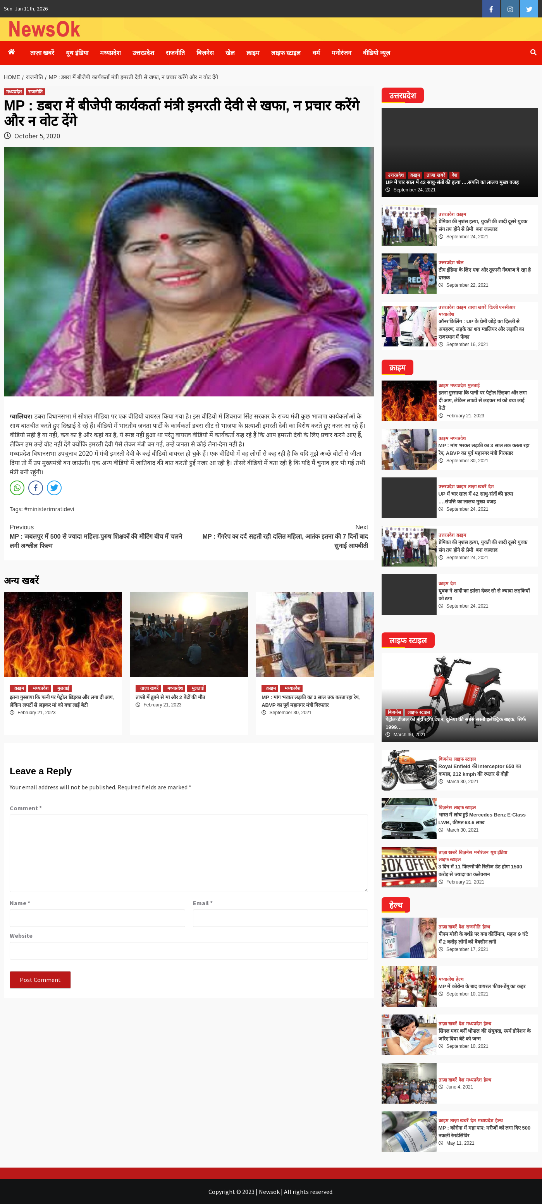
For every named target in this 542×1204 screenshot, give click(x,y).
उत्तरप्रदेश (143, 53)
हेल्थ (486, 927)
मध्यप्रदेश (110, 53)
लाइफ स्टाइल (286, 53)
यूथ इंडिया (77, 53)
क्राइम (253, 53)
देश (454, 175)
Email (203, 903)
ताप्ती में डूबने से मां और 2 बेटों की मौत (170, 697)
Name (20, 903)
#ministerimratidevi (49, 509)
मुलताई (63, 688)
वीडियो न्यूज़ (376, 53)
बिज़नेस (205, 53)
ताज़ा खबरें (42, 53)
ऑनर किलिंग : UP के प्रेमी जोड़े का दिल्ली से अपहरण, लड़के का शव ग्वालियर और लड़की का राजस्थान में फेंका (481, 329)
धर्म (316, 53)
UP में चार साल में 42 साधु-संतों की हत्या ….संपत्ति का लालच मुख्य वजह (452, 182)
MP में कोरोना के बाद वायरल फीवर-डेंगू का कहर (482, 986)
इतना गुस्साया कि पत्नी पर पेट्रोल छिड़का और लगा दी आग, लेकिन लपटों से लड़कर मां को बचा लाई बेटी (483, 400)
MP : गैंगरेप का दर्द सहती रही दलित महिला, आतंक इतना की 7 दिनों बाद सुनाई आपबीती (278, 536)
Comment (26, 808)
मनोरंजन (341, 53)
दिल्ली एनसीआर (501, 307)
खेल (230, 53)
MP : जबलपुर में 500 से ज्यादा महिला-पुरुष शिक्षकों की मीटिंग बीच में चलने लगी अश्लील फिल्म (99, 536)
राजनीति (175, 53)
